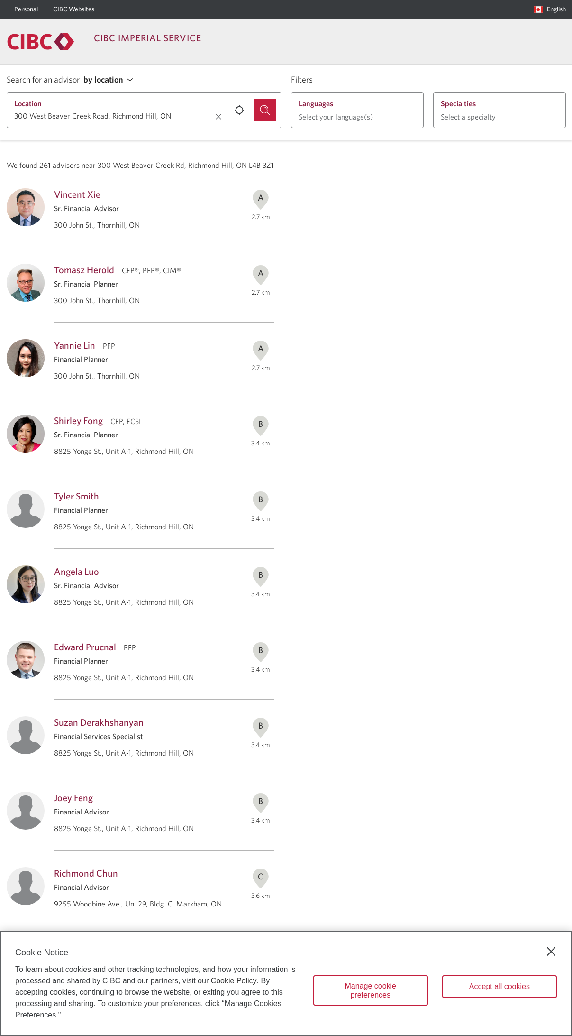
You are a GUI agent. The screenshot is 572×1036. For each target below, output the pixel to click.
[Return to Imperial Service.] (41, 41)
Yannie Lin (74, 345)
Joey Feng (73, 798)
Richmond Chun (86, 873)
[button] (110, 80)
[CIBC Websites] (73, 9)
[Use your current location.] (239, 110)
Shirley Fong (78, 420)
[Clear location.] (218, 116)
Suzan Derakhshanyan (99, 722)
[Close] (551, 951)
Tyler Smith (76, 496)
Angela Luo (76, 571)
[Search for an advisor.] (265, 110)
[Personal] (26, 9)
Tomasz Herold (84, 270)
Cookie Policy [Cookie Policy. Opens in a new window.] (234, 981)
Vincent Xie (77, 194)
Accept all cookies (499, 986)
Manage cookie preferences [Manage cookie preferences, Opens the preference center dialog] (370, 990)
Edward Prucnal (85, 647)
